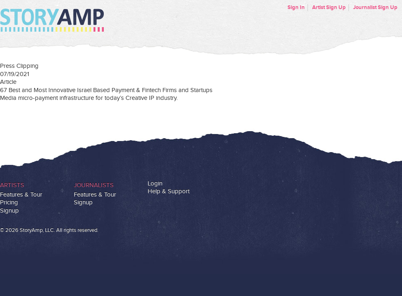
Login (155, 183)
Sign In (296, 7)
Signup (9, 210)
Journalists (94, 185)
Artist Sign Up (329, 7)
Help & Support (169, 191)
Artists (12, 185)
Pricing (9, 202)
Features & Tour (21, 194)
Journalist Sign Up (375, 7)
